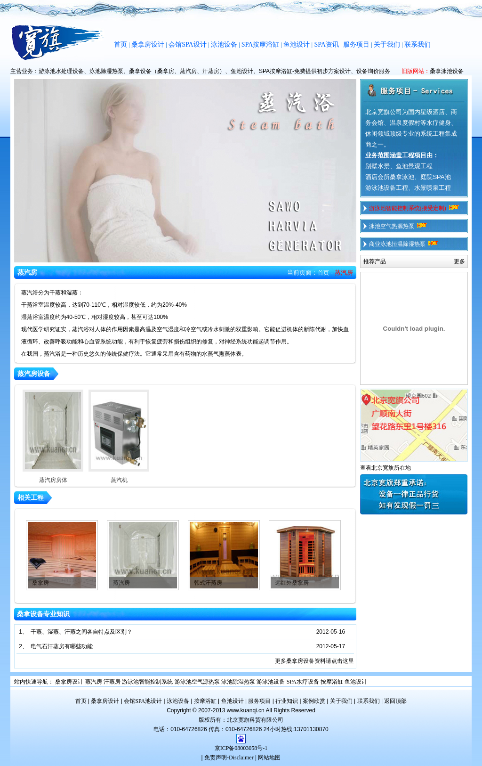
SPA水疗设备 (303, 681)
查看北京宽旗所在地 (385, 467)
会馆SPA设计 (187, 44)
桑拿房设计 (147, 44)
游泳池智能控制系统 (147, 681)
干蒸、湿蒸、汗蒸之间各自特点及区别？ (81, 631)
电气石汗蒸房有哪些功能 (62, 646)
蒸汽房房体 (53, 436)
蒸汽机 (118, 436)
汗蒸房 (112, 681)
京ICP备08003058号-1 (241, 748)
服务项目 (356, 44)
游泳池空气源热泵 (197, 681)
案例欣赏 (314, 701)
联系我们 (417, 44)
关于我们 (387, 44)
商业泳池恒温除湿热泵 (404, 244)
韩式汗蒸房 (208, 582)
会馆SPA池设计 (143, 701)
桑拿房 (40, 582)
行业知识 (286, 701)
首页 (120, 44)
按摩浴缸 (332, 681)
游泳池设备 (271, 681)
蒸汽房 (121, 582)
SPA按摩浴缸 (260, 44)
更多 (459, 261)
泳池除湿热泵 (238, 681)
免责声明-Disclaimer (229, 757)
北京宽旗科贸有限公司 (255, 720)
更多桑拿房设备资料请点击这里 (314, 661)
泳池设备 (224, 44)
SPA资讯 (326, 44)
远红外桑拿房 (292, 582)
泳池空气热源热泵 (399, 226)
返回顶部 (395, 701)
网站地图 (269, 757)
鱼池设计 (296, 44)
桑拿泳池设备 (447, 71)
